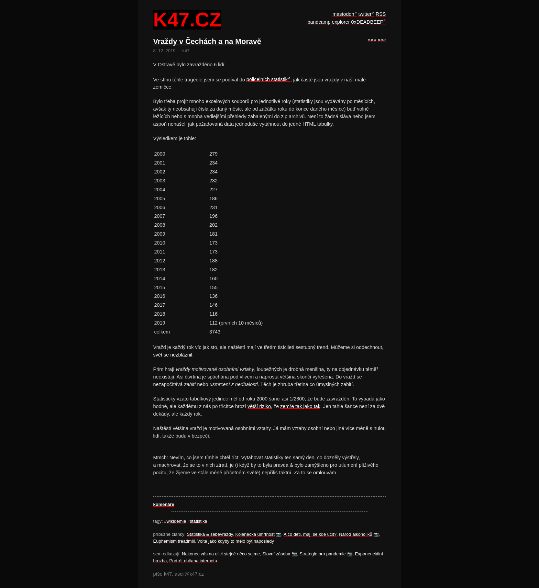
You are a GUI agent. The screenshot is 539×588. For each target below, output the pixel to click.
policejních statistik (267, 79)
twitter (364, 14)
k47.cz (187, 20)
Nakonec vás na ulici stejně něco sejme (221, 553)
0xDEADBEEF (367, 22)
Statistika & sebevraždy (210, 534)
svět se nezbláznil (172, 355)
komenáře (163, 504)
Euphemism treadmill (174, 541)
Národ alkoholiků (355, 534)
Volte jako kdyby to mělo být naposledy (235, 541)
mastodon (343, 14)
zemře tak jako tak (300, 406)
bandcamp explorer (328, 22)
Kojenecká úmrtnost (254, 534)
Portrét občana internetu (193, 560)
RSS (381, 14)
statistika (198, 521)
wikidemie (176, 521)
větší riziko (259, 406)
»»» (381, 39)
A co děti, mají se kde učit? (310, 534)
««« (372, 39)
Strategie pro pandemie (322, 553)
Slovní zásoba (276, 553)
